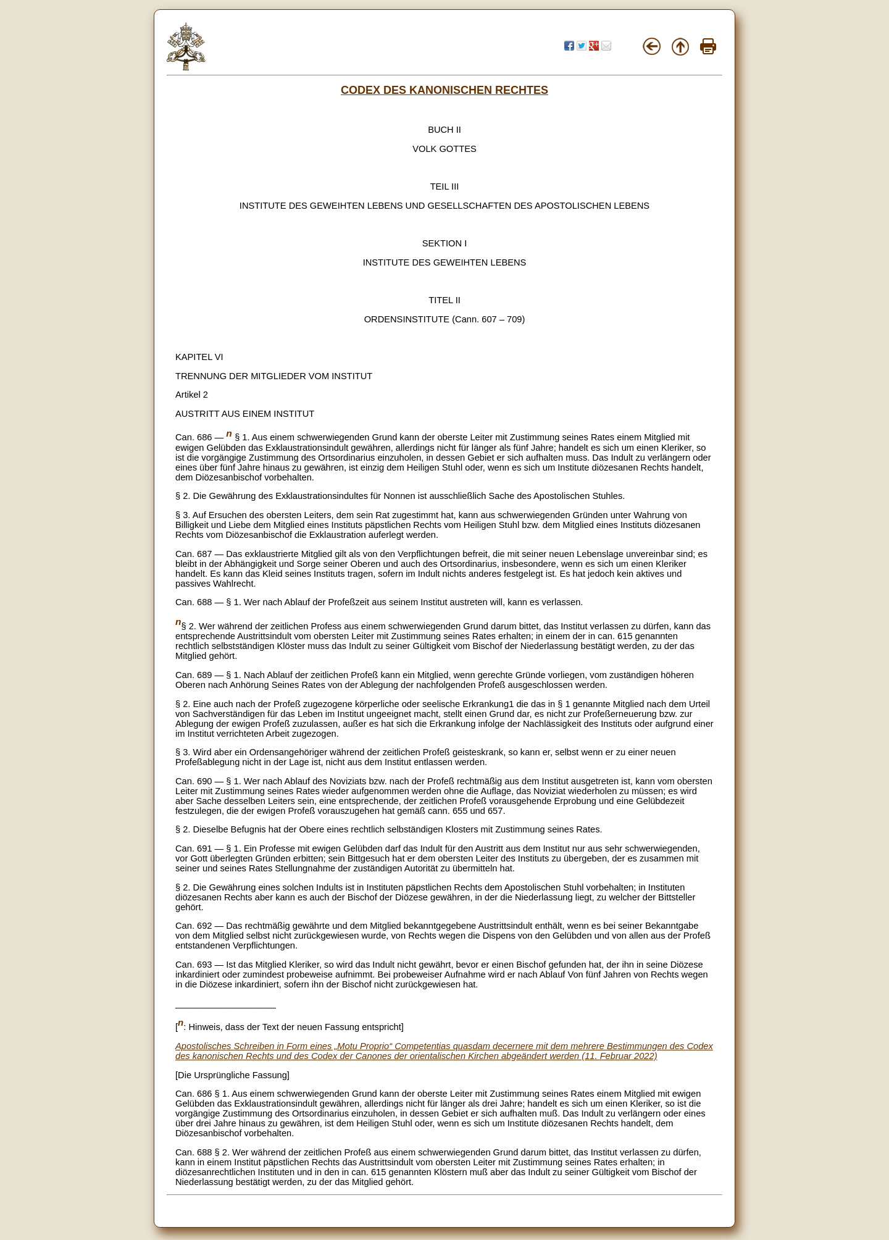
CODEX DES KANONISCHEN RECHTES (444, 90)
